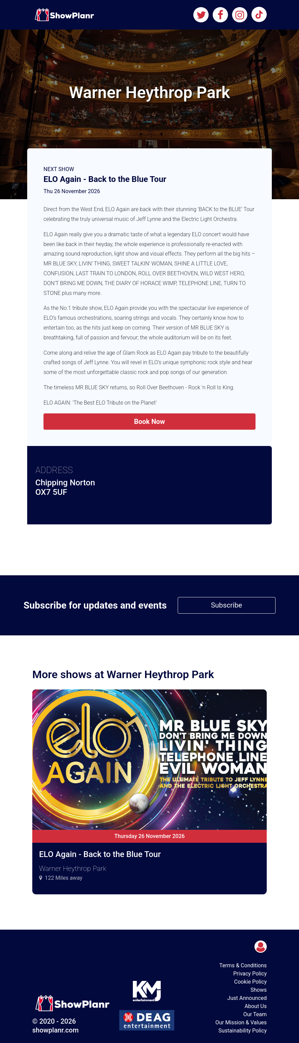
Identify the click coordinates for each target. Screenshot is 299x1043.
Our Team (255, 1014)
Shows (258, 990)
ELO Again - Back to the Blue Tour (104, 179)
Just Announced (247, 998)
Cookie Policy (250, 982)
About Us (256, 1006)
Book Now (149, 421)
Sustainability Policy (242, 1030)
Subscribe (226, 605)
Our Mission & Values (241, 1022)
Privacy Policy (250, 973)
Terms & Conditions (243, 965)
